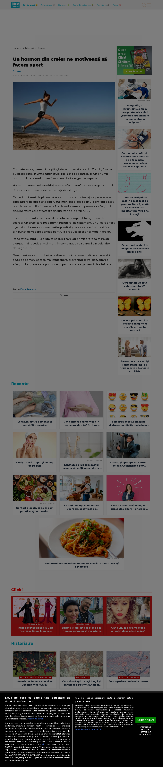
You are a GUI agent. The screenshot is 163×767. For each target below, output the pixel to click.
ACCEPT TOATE (145, 720)
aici (43, 744)
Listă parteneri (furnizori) (88, 729)
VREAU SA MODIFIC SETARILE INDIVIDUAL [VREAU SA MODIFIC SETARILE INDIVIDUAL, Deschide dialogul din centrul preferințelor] (145, 731)
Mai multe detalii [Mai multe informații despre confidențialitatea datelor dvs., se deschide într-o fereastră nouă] (35, 719)
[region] (81, 730)
